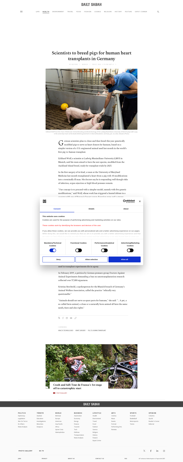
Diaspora (40, 427)
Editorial (151, 424)
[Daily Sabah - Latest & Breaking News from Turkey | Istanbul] (91, 4)
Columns (151, 416)
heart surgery (80, 330)
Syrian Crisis (59, 429)
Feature (128, 11)
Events (113, 421)
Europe (57, 419)
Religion (108, 11)
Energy (76, 421)
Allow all (124, 259)
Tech (75, 429)
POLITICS (22, 413)
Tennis (132, 424)
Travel (70, 11)
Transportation (79, 435)
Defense (76, 432)
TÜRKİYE (40, 413)
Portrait (113, 424)
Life (38, 11)
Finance (76, 424)
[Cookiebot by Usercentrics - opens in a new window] (125, 201)
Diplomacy (21, 416)
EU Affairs (21, 424)
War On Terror (23, 421)
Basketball (133, 419)
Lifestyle (97, 413)
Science (97, 11)
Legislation (21, 419)
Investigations (41, 421)
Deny (58, 259)
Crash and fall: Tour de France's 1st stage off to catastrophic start (78, 387)
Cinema (113, 416)
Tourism (76, 427)
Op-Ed (151, 419)
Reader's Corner (154, 421)
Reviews (114, 429)
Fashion (87, 11)
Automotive (78, 416)
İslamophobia (59, 432)
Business (78, 413)
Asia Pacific (59, 424)
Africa (57, 427)
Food (78, 11)
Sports (133, 413)
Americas (58, 421)
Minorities (40, 424)
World (58, 413)
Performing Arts (116, 427)
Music (113, 419)
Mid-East (58, 416)
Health (46, 11)
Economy (77, 419)
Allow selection (91, 259)
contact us (99, 458)
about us (71, 458)
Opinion (152, 413)
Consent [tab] (57, 209)
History (118, 11)
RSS (126, 458)
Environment (58, 11)
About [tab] (125, 209)
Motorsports (134, 421)
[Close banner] (140, 201)
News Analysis (22, 427)
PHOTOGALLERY (61, 393)
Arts (113, 413)
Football (132, 416)
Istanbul (39, 416)
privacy (45, 458)
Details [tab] (91, 209)
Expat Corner (141, 11)
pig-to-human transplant (97, 330)
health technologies (65, 330)
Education (40, 419)
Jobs (19, 458)
